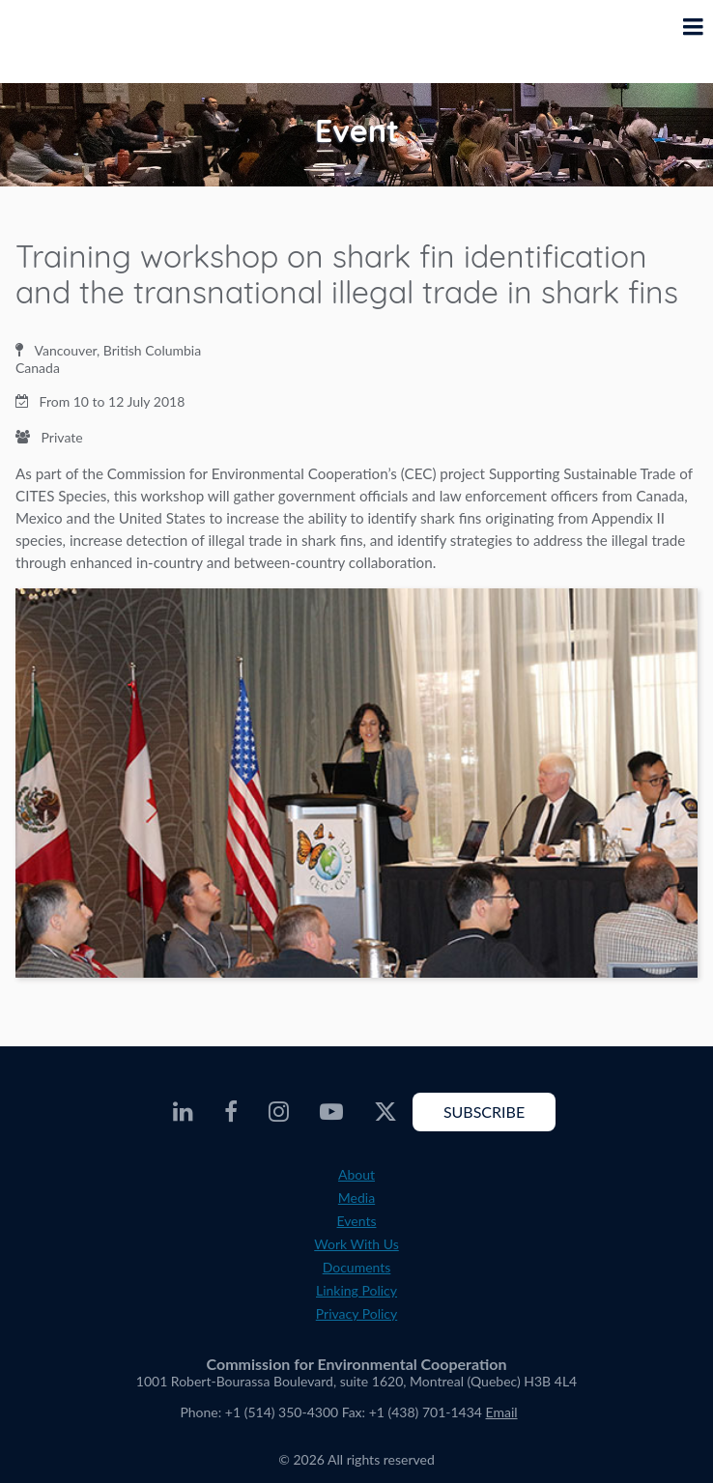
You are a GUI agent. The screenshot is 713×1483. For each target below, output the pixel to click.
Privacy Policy (356, 1313)
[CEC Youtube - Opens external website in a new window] (331, 1112)
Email (502, 1412)
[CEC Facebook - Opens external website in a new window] (231, 1112)
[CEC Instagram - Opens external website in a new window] (278, 1112)
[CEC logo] (63, 41)
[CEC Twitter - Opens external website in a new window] (385, 1112)
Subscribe (484, 1111)
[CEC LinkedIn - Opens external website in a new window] (183, 1112)
